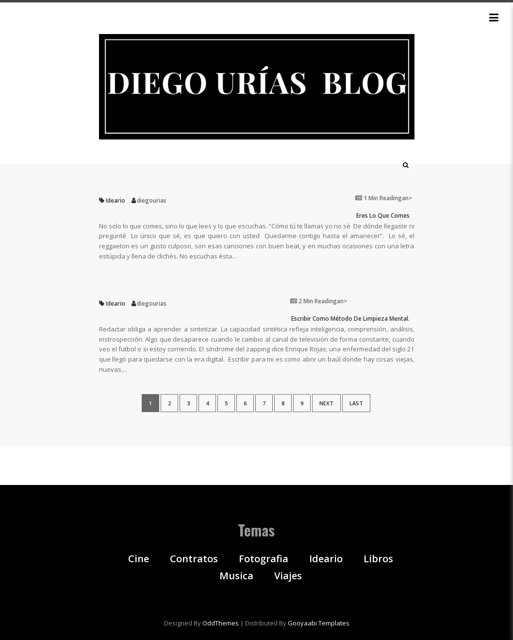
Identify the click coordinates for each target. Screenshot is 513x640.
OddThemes (220, 623)
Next (326, 403)
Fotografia (263, 558)
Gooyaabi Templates (318, 623)
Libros (378, 558)
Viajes (288, 575)
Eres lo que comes (383, 215)
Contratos (194, 558)
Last (356, 403)
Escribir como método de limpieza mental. (350, 318)
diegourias (151, 200)
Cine (138, 558)
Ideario (115, 200)
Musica (236, 575)
